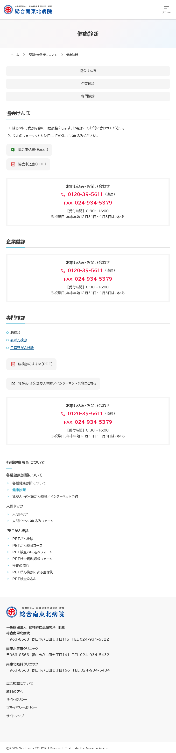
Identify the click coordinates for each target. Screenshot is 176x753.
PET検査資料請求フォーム (32, 559)
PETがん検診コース (27, 545)
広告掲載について (19, 683)
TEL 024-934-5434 (91, 670)
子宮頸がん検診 (22, 348)
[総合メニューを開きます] (166, 10)
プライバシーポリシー (21, 707)
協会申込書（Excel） (33, 149)
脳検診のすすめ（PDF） (35, 364)
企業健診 (88, 83)
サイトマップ (15, 716)
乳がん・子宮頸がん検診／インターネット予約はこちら (57, 383)
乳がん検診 (18, 340)
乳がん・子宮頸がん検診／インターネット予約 (45, 496)
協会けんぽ (88, 71)
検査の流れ (20, 565)
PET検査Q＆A (24, 579)
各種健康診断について (42, 54)
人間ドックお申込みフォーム (33, 521)
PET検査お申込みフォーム (32, 552)
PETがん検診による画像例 (32, 572)
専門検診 (88, 96)
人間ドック (20, 514)
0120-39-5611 (85, 194)
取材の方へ (14, 691)
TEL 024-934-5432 (90, 655)
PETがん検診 (22, 539)
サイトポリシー (16, 699)
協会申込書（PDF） (32, 164)
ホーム (15, 54)
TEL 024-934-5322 (90, 639)
